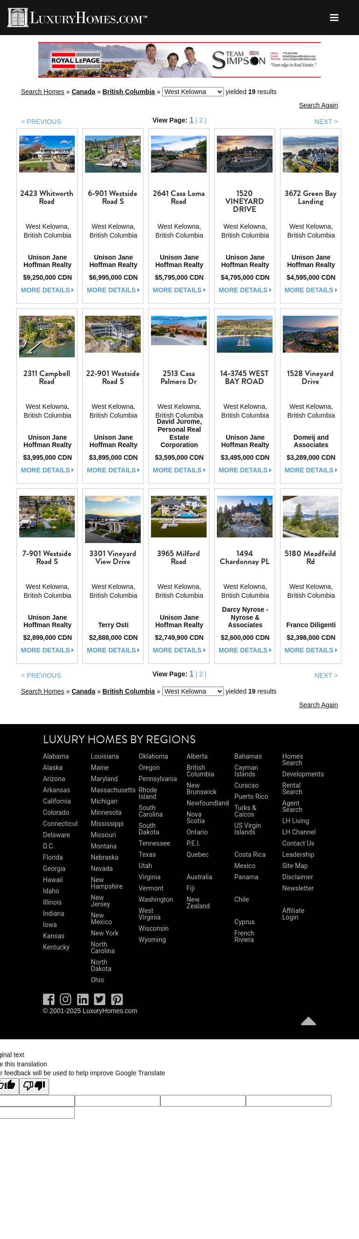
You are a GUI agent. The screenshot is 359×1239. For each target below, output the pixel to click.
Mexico (244, 865)
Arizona (54, 779)
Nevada (102, 868)
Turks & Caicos (245, 811)
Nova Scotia (196, 818)
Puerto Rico (251, 796)
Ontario (197, 832)
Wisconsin (154, 928)
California (57, 801)
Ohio (97, 980)
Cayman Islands (246, 771)
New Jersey (100, 901)
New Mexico (101, 919)
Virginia (150, 877)
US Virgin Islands (247, 829)
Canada (83, 91)
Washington (156, 899)
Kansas (54, 936)
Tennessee (154, 843)
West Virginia (150, 914)
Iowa (50, 924)
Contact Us (298, 843)
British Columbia (128, 91)
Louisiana (105, 756)
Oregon (149, 767)
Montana (103, 846)
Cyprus (244, 922)
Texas (147, 854)
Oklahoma (153, 756)
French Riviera (244, 936)
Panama (246, 877)
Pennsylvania (158, 779)
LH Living (295, 821)
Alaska (53, 767)
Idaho (51, 891)
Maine (99, 767)
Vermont (151, 888)
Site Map (295, 865)
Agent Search (292, 806)
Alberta (197, 756)
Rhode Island (148, 793)
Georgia (54, 868)
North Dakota (101, 965)
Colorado (56, 812)
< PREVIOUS (41, 121)
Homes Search (292, 760)
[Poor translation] (34, 1086)
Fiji (191, 888)
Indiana (54, 913)
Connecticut (60, 823)
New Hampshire (106, 883)
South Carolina (151, 811)
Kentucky (56, 947)
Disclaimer (297, 877)
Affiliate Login (293, 914)
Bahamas (248, 756)
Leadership (298, 854)
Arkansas (56, 790)
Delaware (56, 835)
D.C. (49, 846)
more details (47, 290)
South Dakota (149, 829)
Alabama (56, 756)
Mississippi (107, 823)
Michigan (104, 801)
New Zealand (198, 903)
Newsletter (298, 888)
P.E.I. (193, 843)
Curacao (246, 785)
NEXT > (326, 121)
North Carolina (103, 948)
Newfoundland (208, 803)
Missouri (103, 835)
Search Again (318, 105)
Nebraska (104, 857)
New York (104, 933)
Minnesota (106, 812)
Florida (53, 857)
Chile (241, 899)
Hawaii (53, 880)
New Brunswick (202, 789)
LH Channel (299, 832)
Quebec (197, 854)
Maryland (104, 779)
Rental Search (292, 789)
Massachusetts (113, 790)
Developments (303, 774)
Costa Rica (250, 854)
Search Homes (43, 91)
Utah (145, 865)
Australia (199, 877)
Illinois (52, 902)
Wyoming (152, 939)
